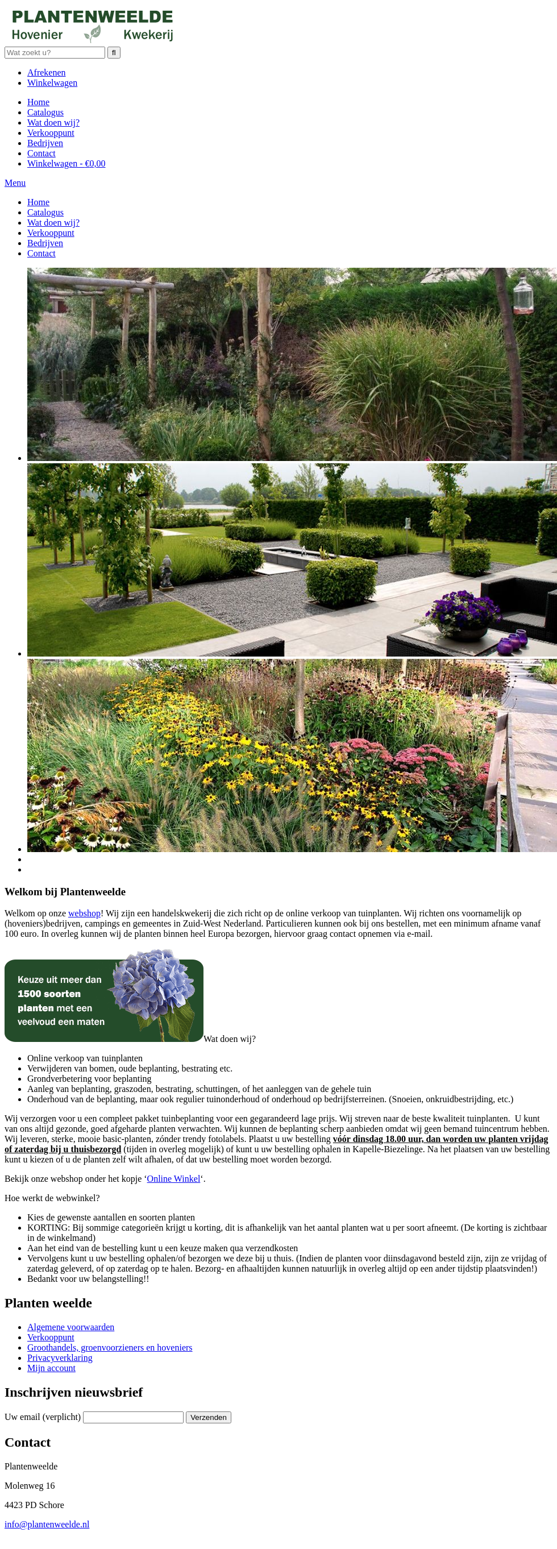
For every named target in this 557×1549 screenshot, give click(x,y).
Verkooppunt (50, 133)
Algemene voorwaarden (70, 1327)
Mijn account (51, 1368)
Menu (15, 183)
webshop (84, 913)
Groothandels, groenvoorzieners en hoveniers (110, 1347)
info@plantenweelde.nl (47, 1524)
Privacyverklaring (60, 1358)
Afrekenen (46, 72)
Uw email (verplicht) (43, 1417)
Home (38, 102)
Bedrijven (45, 143)
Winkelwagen (52, 83)
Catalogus (45, 112)
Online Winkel (174, 1178)
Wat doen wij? (53, 122)
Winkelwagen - (66, 163)
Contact (41, 153)
